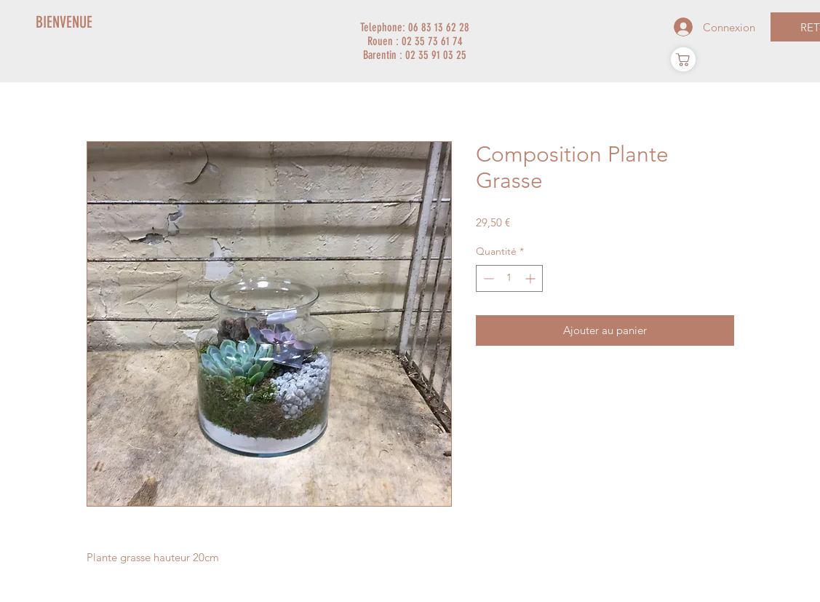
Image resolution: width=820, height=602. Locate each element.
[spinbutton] (509, 278)
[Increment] (531, 278)
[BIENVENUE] (64, 22)
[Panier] (683, 59)
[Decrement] (487, 278)
